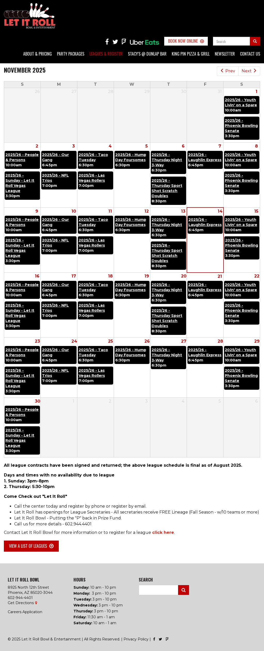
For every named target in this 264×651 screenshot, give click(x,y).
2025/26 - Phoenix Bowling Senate (241, 125)
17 (73, 276)
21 (220, 276)
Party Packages (70, 54)
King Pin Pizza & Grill (191, 54)
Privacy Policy (135, 639)
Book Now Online (183, 41)
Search (183, 590)
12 (146, 211)
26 (147, 341)
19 (146, 276)
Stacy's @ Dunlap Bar (147, 54)
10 (73, 211)
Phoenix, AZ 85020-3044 (30, 592)
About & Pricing (37, 54)
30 (37, 401)
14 (220, 211)
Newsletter (225, 54)
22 (256, 276)
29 (257, 341)
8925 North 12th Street (28, 587)
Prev (227, 70)
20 (183, 276)
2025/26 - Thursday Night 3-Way (167, 159)
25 (110, 341)
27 (183, 341)
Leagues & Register (106, 54)
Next (249, 70)
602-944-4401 (20, 597)
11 (110, 211)
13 (183, 211)
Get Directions (21, 603)
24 (74, 341)
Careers (14, 612)
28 (220, 341)
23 (37, 341)
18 (110, 276)
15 (256, 211)
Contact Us (250, 54)
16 (37, 276)
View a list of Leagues (28, 546)
